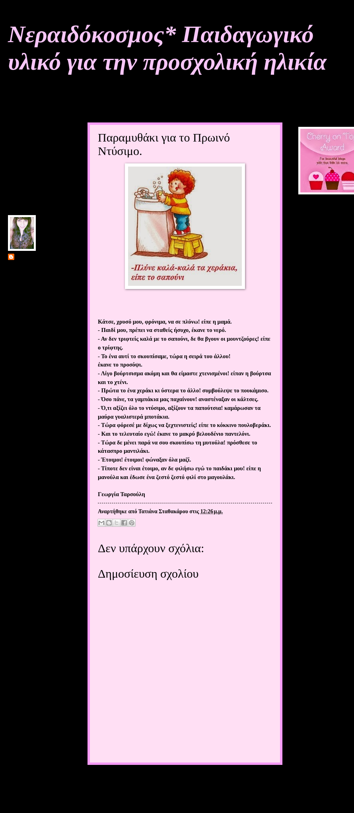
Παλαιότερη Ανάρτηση (245, 780)
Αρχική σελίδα (179, 780)
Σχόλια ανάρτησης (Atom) (149, 797)
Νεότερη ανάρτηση (119, 780)
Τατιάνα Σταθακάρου (41, 257)
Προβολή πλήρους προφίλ (38, 333)
